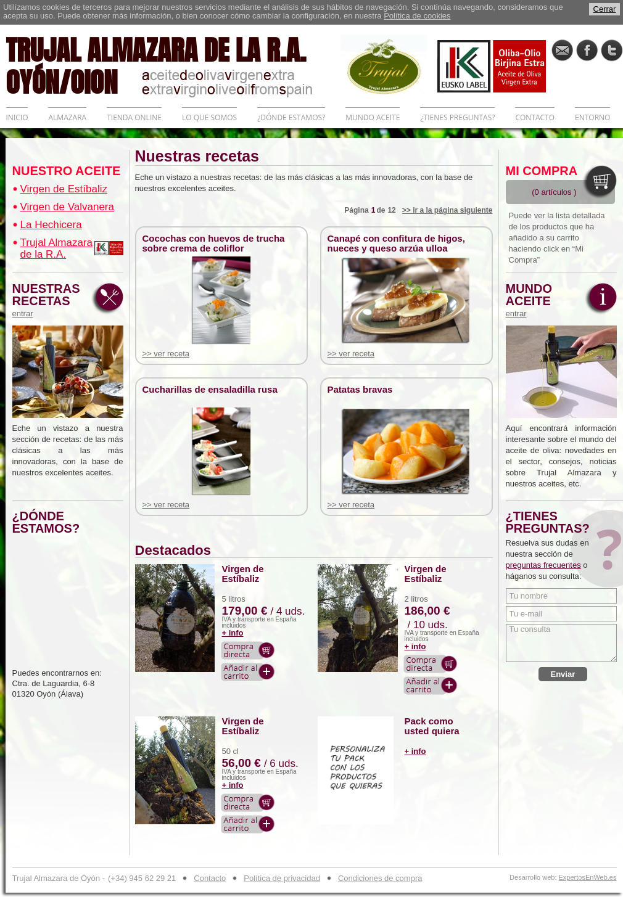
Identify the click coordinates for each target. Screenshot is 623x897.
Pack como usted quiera (432, 726)
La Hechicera (51, 225)
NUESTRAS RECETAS (49, 300)
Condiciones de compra (380, 878)
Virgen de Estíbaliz (63, 189)
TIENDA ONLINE (134, 117)
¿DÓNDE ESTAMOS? (291, 117)
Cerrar (604, 9)
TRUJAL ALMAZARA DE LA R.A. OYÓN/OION (173, 65)
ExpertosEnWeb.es (588, 877)
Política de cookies (417, 15)
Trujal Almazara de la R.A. (56, 248)
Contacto (210, 878)
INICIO (17, 117)
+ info (233, 633)
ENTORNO (592, 117)
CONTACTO (535, 117)
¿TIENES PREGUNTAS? (457, 117)
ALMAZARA (67, 117)
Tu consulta (561, 643)
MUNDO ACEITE (372, 117)
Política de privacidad (282, 878)
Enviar (563, 674)
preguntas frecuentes (543, 565)
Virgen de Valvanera (67, 207)
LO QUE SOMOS (209, 117)
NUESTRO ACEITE (66, 171)
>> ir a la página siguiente (447, 210)
